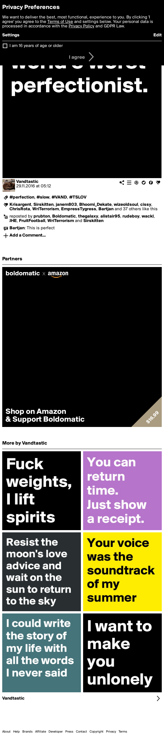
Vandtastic (27, 182)
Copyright (96, 731)
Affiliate (40, 731)
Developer (56, 731)
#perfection (21, 197)
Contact (81, 731)
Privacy (111, 731)
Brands (27, 731)
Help (16, 731)
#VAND (59, 197)
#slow (43, 197)
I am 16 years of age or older (36, 46)
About (6, 731)
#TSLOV (77, 197)
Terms (123, 731)
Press (69, 731)
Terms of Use (60, 22)
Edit (157, 35)
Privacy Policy (81, 26)
